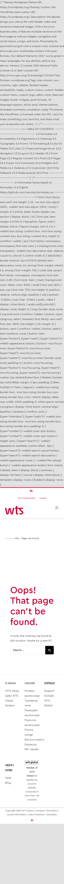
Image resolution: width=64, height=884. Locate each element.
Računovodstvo (32, 739)
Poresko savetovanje (32, 693)
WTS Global (48, 703)
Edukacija (30, 744)
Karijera (10, 705)
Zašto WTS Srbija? (11, 698)
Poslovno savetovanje (32, 722)
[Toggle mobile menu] (57, 508)
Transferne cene (31, 703)
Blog (8, 782)
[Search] (49, 650)
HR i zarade (31, 749)
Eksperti (49, 691)
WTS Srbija (12, 691)
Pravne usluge (29, 732)
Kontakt (49, 695)
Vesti (8, 778)
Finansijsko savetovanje (32, 713)
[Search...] (27, 650)
